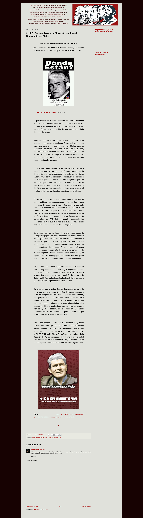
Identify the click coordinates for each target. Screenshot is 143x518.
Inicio (60, 506)
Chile (46, 437)
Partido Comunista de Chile (54, 437)
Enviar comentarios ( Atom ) (41, 509)
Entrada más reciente (32, 506)
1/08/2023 (42, 449)
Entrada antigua (86, 506)
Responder (34, 456)
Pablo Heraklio (35, 449)
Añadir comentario (32, 460)
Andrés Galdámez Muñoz (38, 437)
